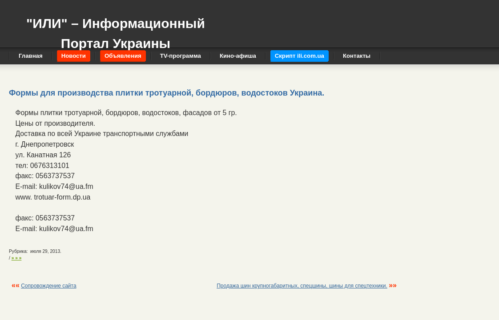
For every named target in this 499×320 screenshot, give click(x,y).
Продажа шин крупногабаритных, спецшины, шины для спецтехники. (302, 286)
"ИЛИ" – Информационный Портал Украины (115, 29)
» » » (17, 258)
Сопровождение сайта (48, 286)
